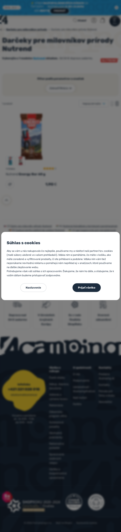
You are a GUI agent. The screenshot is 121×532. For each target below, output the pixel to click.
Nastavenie (33, 287)
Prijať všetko (86, 287)
